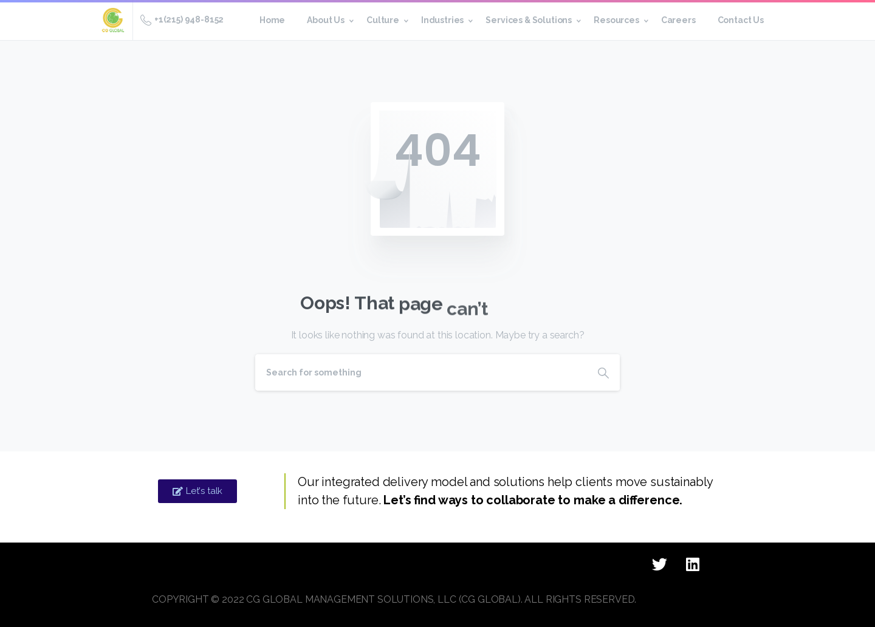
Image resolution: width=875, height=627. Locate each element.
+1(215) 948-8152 (182, 20)
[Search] (421, 372)
